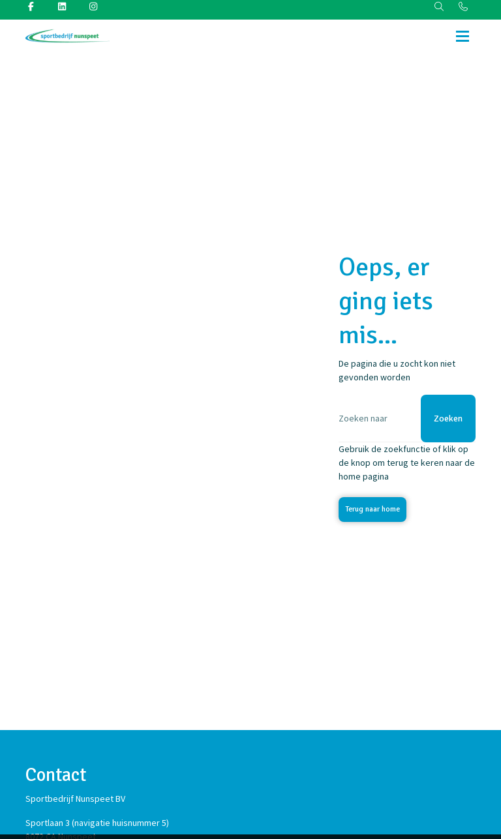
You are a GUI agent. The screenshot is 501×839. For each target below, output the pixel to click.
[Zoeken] (407, 418)
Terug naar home (372, 509)
